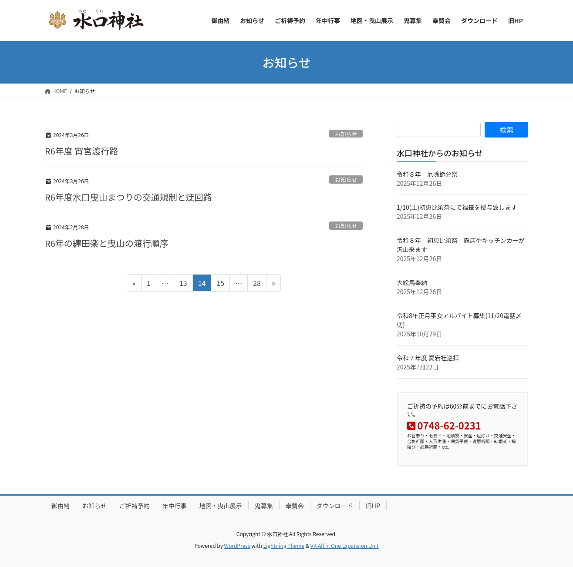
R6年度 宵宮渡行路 (81, 150)
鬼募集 (264, 505)
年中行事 (174, 505)
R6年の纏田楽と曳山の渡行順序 (107, 243)
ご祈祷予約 (134, 505)
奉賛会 (295, 505)
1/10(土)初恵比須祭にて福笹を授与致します (457, 207)
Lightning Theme (283, 545)
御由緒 (60, 505)
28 (257, 284)
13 (183, 284)
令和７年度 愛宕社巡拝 (428, 357)
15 (220, 284)
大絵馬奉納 (412, 282)
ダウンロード (335, 505)
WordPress (237, 545)
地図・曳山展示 (220, 505)
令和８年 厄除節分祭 (427, 174)
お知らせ (346, 134)
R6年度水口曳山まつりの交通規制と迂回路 (128, 197)
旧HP (373, 505)
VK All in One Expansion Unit (344, 545)
